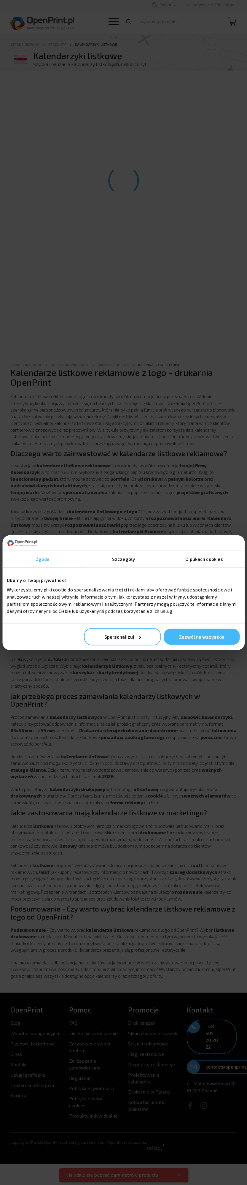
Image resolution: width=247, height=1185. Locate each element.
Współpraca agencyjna (34, 1033)
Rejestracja (227, 4)
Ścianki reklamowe (148, 1043)
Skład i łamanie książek (152, 1033)
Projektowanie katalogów (143, 1078)
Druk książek (141, 1023)
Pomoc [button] (168, 4)
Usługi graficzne (27, 1075)
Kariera (18, 1095)
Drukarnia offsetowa (32, 1085)
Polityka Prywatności (91, 1088)
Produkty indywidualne (93, 1115)
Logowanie (203, 4)
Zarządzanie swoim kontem (90, 1047)
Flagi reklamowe (146, 1054)
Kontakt (18, 1064)
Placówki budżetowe (32, 1043)
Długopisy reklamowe (151, 1064)
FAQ (73, 1023)
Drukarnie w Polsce (149, 1091)
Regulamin (80, 1078)
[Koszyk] (232, 25)
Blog (15, 1023)
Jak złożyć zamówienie (93, 1033)
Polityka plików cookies (85, 1102)
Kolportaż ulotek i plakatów (147, 1105)
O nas (16, 1054)
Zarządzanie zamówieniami (84, 1064)
